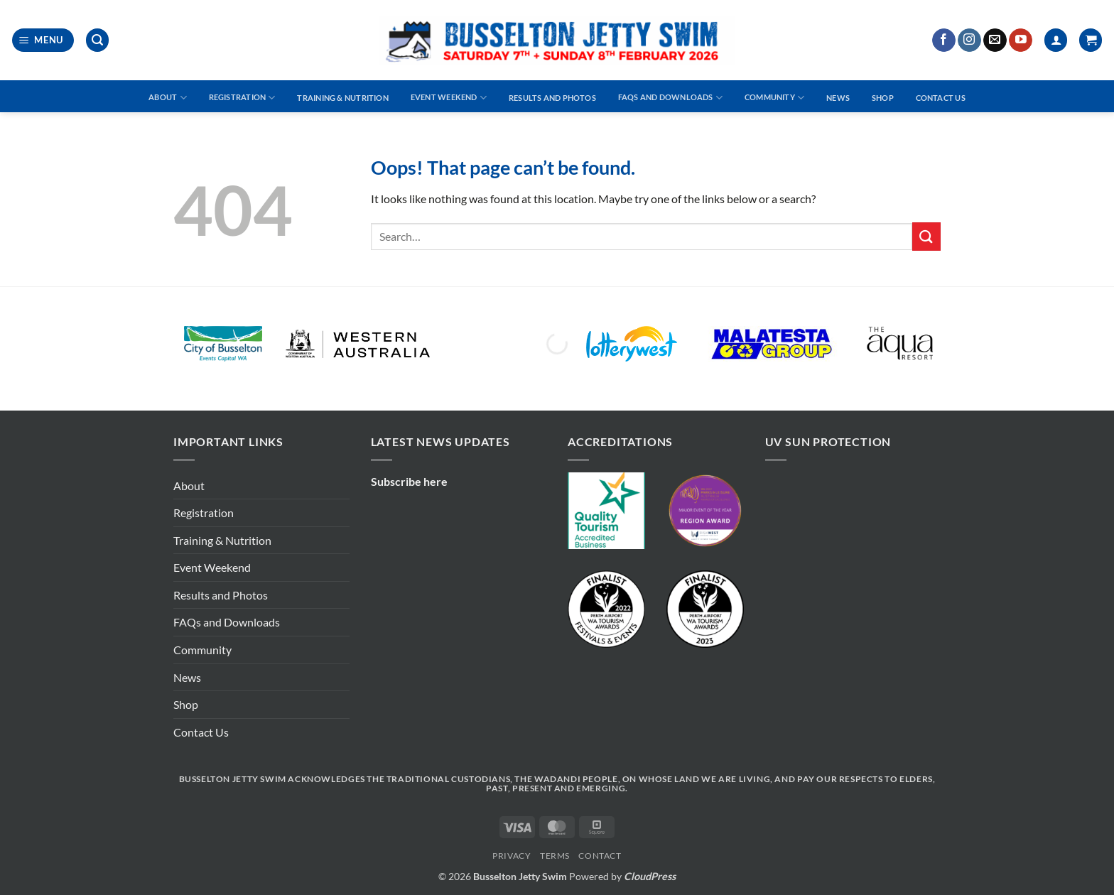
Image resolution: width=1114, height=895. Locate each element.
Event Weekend (449, 97)
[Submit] (926, 236)
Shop (883, 97)
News (838, 97)
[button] (43, 40)
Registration (242, 97)
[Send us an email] (995, 40)
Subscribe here (409, 481)
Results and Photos (552, 97)
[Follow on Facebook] (944, 40)
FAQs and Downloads (670, 97)
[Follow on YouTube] (1020, 40)
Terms (555, 855)
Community (774, 97)
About (167, 97)
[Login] (1055, 40)
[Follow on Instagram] (969, 40)
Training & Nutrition (342, 97)
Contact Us (941, 97)
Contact (599, 855)
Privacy (511, 855)
